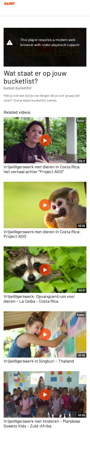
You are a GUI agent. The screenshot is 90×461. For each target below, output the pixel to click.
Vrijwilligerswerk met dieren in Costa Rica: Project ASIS (42, 234)
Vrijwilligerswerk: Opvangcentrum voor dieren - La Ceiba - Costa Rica (39, 299)
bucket (9, 87)
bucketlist (24, 87)
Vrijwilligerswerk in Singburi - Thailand (39, 361)
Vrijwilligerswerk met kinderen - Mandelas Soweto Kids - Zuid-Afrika (42, 423)
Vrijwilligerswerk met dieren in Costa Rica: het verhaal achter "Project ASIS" (42, 169)
